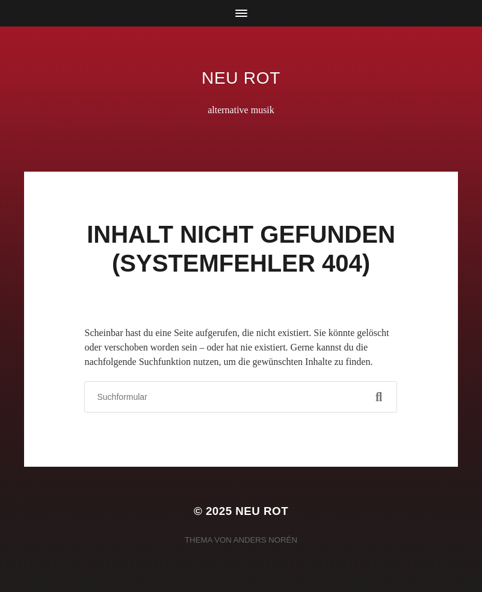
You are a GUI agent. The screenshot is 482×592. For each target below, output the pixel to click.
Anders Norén (265, 539)
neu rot (241, 78)
